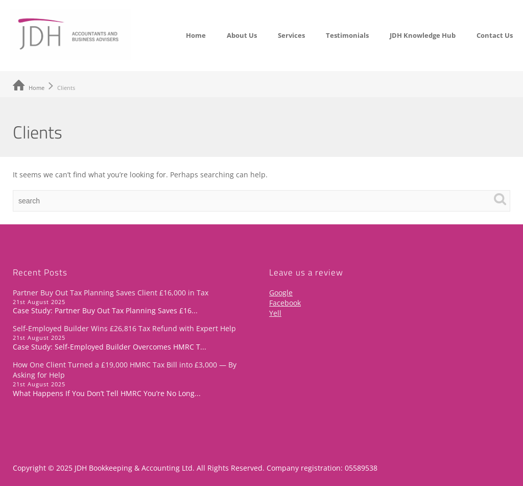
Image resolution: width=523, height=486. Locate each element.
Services (291, 35)
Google (281, 292)
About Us (242, 35)
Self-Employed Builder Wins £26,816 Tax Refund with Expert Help (124, 328)
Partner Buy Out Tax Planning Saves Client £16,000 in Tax (110, 292)
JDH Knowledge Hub (423, 35)
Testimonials (347, 35)
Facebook (285, 303)
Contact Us (495, 35)
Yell (275, 313)
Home (196, 35)
